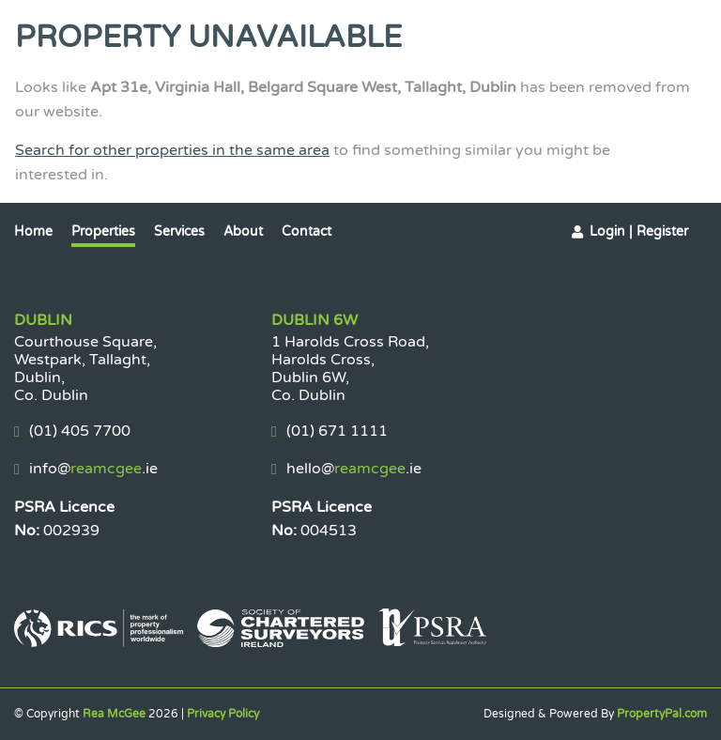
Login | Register (639, 231)
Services (179, 231)
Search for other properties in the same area (172, 150)
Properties (103, 231)
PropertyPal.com (662, 713)
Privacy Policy (223, 713)
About (243, 231)
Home (33, 231)
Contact (306, 231)
